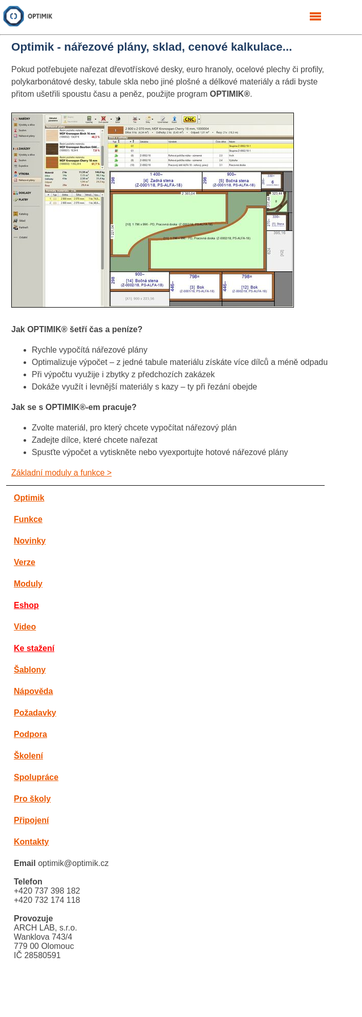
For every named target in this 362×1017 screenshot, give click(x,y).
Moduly (28, 583)
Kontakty (31, 841)
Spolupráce (36, 777)
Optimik (29, 497)
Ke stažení (34, 648)
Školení (28, 755)
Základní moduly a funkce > (61, 472)
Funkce (28, 519)
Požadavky (35, 712)
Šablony (30, 669)
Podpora (30, 734)
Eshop (26, 605)
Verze (24, 562)
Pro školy (32, 798)
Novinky (30, 540)
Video (25, 626)
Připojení (31, 820)
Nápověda (33, 691)
